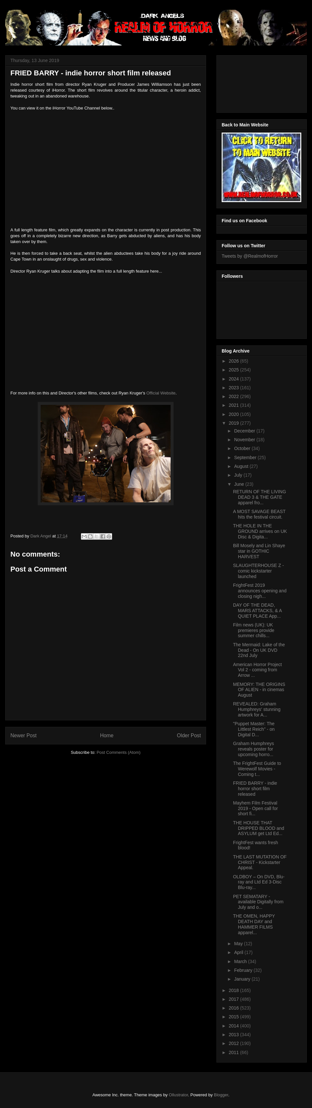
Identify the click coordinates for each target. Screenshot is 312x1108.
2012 (234, 1043)
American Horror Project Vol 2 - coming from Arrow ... (257, 670)
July (238, 475)
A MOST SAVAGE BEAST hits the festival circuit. (259, 514)
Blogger (221, 1094)
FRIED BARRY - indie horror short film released (255, 788)
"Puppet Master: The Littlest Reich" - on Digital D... (254, 729)
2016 (234, 1008)
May (239, 943)
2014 (234, 1025)
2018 (234, 990)
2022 (234, 396)
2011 (234, 1052)
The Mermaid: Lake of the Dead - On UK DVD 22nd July (259, 650)
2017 (234, 999)
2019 (234, 423)
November (245, 439)
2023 (234, 387)
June (239, 484)
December (245, 430)
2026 (234, 361)
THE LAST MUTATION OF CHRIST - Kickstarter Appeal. (260, 862)
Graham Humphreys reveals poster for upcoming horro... (253, 749)
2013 (234, 1034)
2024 (234, 378)
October (243, 448)
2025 (234, 369)
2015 (234, 1016)
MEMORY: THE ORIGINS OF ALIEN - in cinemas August (259, 690)
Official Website (161, 393)
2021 (234, 405)
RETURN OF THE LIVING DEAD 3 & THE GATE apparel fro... (259, 497)
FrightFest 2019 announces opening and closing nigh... (259, 591)
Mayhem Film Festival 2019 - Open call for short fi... (255, 808)
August (241, 466)
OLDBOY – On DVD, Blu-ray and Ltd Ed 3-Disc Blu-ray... (258, 882)
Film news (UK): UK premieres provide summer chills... (253, 630)
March (241, 961)
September (245, 457)
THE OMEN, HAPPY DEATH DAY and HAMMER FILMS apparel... (254, 924)
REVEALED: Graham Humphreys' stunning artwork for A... (256, 709)
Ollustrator (178, 1094)
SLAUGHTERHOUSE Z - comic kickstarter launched (258, 571)
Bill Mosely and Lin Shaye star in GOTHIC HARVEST (259, 551)
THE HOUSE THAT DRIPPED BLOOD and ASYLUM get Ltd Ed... (258, 828)
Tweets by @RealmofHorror (250, 256)
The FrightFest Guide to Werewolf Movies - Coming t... (257, 769)
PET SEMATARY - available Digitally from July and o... (258, 902)
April (239, 952)
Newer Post (23, 735)
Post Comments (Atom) (118, 752)
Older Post (189, 735)
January (243, 979)
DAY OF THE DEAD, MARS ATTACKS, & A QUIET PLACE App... (257, 610)
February (244, 970)
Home (107, 735)
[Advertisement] (251, 82)
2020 (234, 414)
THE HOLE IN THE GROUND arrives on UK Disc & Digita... (260, 531)
